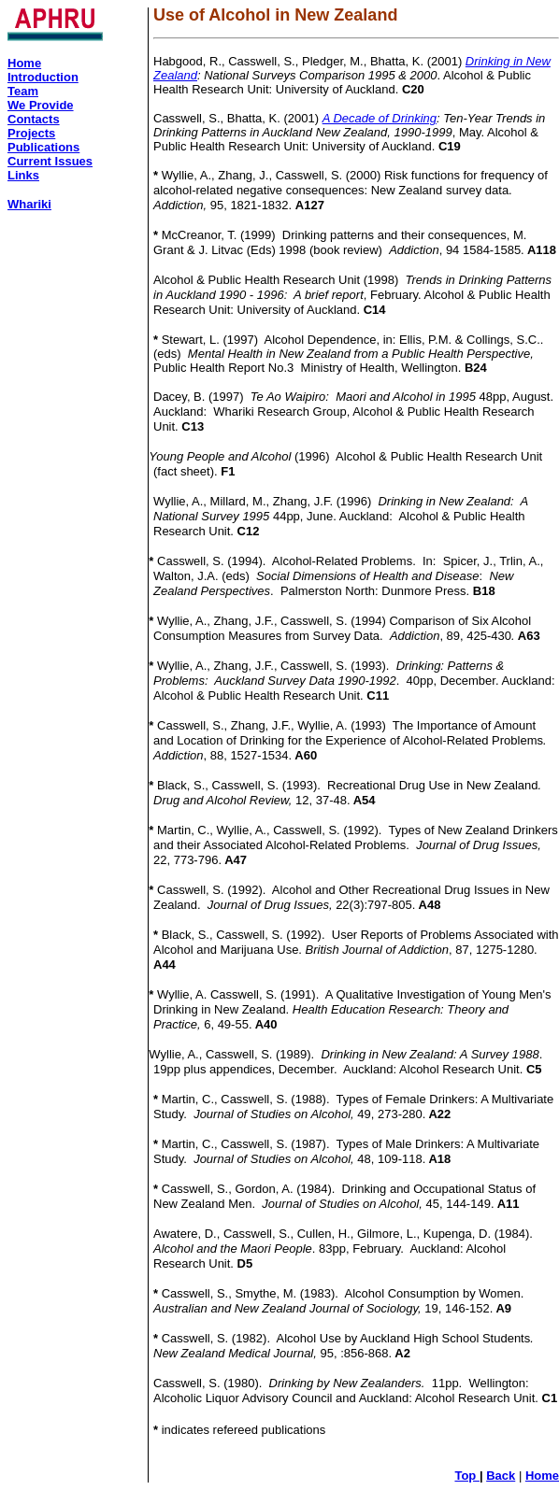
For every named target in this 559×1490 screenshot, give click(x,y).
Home (542, 1476)
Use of (179, 15)
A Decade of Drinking (379, 118)
